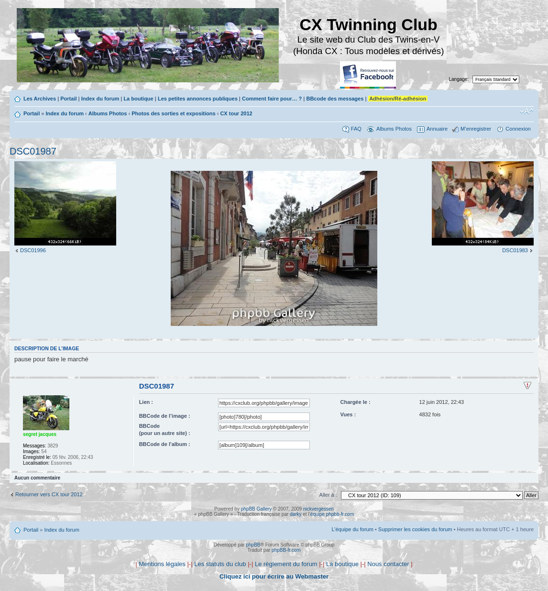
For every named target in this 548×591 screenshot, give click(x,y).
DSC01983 (515, 250)
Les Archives (39, 98)
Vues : (348, 414)
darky (295, 514)
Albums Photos (107, 113)
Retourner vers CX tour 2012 (49, 494)
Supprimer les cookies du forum (415, 529)
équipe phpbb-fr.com (332, 514)
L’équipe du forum (352, 529)
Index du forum (100, 98)
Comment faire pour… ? (272, 98)
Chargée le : (355, 402)
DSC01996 (33, 250)
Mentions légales (162, 564)
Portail (68, 98)
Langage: (459, 79)
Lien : (146, 402)
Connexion (518, 129)
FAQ (356, 129)
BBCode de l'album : (164, 444)
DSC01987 (33, 151)
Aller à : (328, 495)
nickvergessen (318, 509)
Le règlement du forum (286, 564)
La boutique (138, 98)
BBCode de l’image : (164, 416)
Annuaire (437, 129)
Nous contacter (388, 564)
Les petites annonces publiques (198, 98)
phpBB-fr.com (286, 550)
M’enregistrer (475, 129)
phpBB (253, 544)
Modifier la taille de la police (527, 111)
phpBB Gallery (256, 509)
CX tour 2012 (236, 113)
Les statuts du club (220, 564)
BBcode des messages (334, 98)
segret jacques (39, 434)
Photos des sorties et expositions (173, 113)
